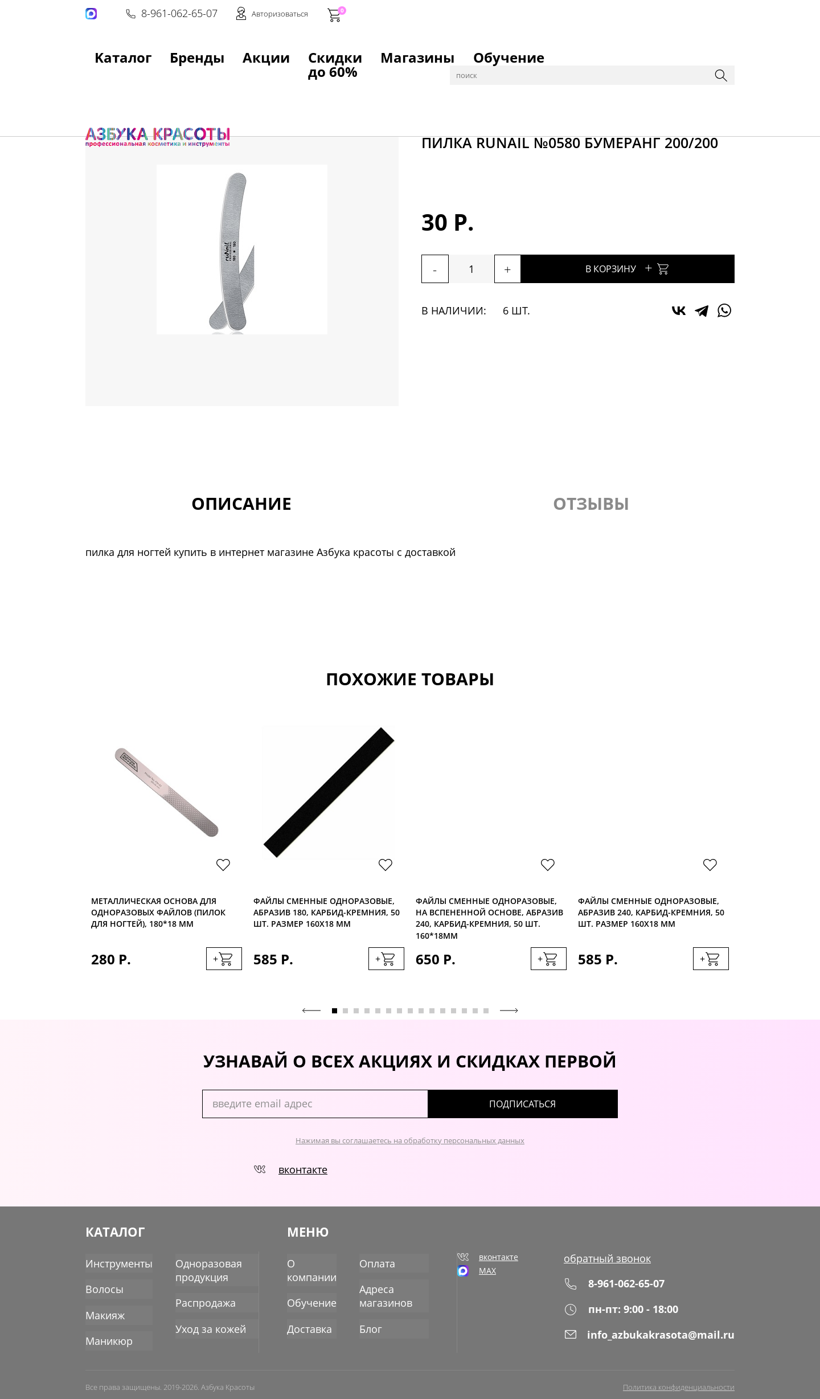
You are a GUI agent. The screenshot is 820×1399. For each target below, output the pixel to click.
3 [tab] (356, 1017)
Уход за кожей (199, 1324)
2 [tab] (345, 1017)
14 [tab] (475, 1017)
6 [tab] (388, 1017)
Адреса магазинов (388, 1294)
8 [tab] (410, 1017)
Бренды (156, 52)
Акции (202, 52)
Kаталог (104, 52)
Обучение (402, 52)
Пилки (358, 81)
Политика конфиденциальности (679, 1380)
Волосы (102, 1288)
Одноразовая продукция (198, 1270)
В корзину (660, 267)
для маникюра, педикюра (283, 81)
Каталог (142, 81)
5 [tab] (377, 1017)
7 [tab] (399, 1017)
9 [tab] (421, 1017)
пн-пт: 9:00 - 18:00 (631, 1314)
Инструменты (193, 81)
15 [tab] (486, 1017)
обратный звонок (618, 1264)
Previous (311, 1016)
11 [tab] (442, 1017)
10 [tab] (431, 1017)
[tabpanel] (166, 862)
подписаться (569, 1110)
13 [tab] (464, 1017)
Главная (103, 81)
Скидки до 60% (265, 52)
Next (509, 1016)
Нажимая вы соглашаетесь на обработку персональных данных (410, 1147)
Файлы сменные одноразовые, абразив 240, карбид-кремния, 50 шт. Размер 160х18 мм (651, 914)
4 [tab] (367, 1017)
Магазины (339, 52)
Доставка (312, 1324)
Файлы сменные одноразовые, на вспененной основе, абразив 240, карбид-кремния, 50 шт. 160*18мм (489, 914)
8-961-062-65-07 (562, 15)
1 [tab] (334, 1017)
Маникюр (106, 1336)
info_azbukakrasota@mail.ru (657, 1339)
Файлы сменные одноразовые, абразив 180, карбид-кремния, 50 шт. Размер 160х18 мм (326, 914)
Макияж (103, 1312)
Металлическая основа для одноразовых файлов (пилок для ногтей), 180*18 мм (158, 914)
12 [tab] (453, 1017)
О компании (314, 1270)
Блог (374, 1324)
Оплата (380, 1264)
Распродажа (195, 1300)
